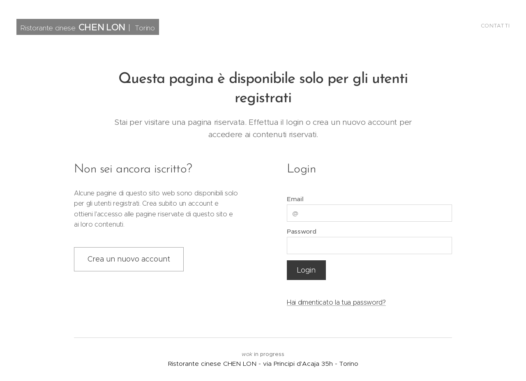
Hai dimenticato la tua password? (336, 302)
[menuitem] (509, 26)
